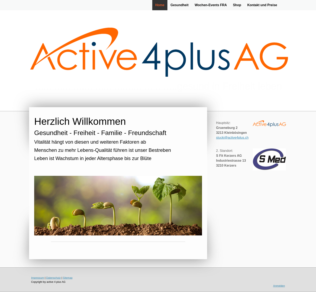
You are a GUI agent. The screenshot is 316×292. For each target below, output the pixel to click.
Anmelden (279, 285)
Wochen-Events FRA (211, 5)
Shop (237, 5)
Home (159, 5)
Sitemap (67, 277)
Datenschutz (53, 277)
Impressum (37, 277)
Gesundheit (179, 5)
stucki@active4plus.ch (232, 137)
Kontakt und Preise (262, 5)
